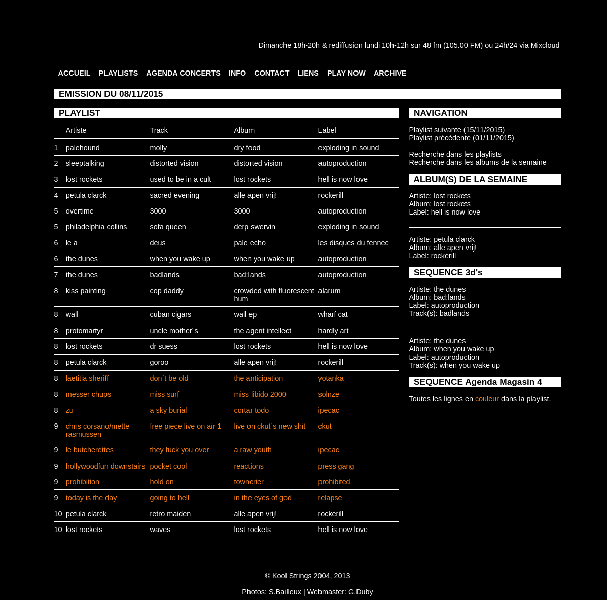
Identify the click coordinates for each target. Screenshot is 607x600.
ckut (324, 426)
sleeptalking (85, 163)
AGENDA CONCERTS (183, 73)
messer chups (89, 394)
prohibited (334, 482)
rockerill (330, 195)
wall (72, 314)
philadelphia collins (96, 227)
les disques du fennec (353, 243)
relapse (330, 497)
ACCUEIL (74, 73)
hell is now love (343, 179)
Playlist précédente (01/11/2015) (461, 138)
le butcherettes (90, 450)
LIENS (308, 73)
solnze (328, 394)
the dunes (82, 259)
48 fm (432, 45)
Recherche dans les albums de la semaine (478, 162)
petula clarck (86, 195)
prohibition (82, 482)
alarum (329, 291)
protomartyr (84, 331)
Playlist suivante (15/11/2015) (457, 130)
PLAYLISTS (118, 73)
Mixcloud (545, 45)
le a (72, 243)
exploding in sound (348, 148)
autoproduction (342, 163)
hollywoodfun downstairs (106, 466)
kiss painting (86, 291)
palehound (83, 148)
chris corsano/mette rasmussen (98, 430)
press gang (336, 466)
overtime (80, 211)
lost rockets (84, 179)
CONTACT (271, 73)
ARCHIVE (390, 73)
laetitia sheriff (87, 378)
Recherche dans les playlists (455, 154)
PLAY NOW (346, 73)
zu (70, 410)
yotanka (330, 378)
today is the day (91, 497)
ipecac (328, 410)
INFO (237, 73)
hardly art (333, 331)
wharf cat (332, 314)
